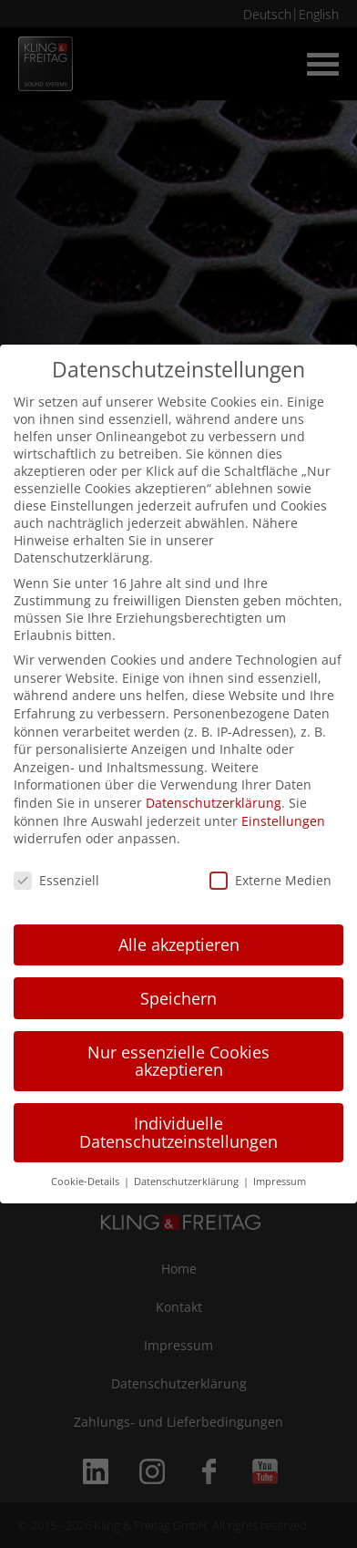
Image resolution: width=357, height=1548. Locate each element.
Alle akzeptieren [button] (179, 944)
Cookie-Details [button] (86, 1181)
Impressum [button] (279, 1181)
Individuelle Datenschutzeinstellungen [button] (178, 1132)
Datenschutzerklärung (213, 802)
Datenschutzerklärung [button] (187, 1181)
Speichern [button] (178, 998)
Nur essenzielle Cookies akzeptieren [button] (178, 1061)
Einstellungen (283, 821)
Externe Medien (270, 880)
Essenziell (56, 880)
